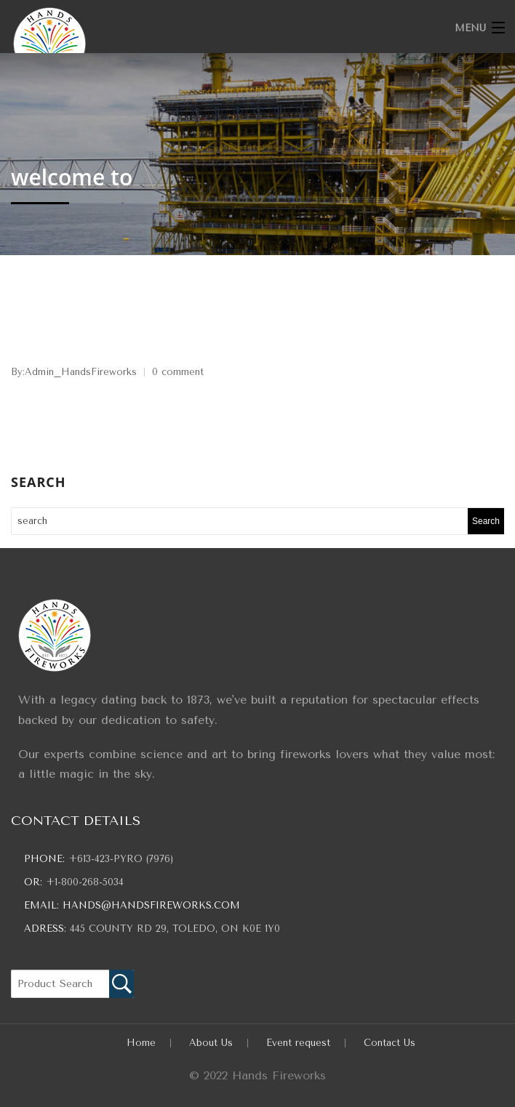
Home (141, 1042)
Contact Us (389, 1042)
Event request (298, 1042)
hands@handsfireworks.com (151, 905)
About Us (211, 1042)
